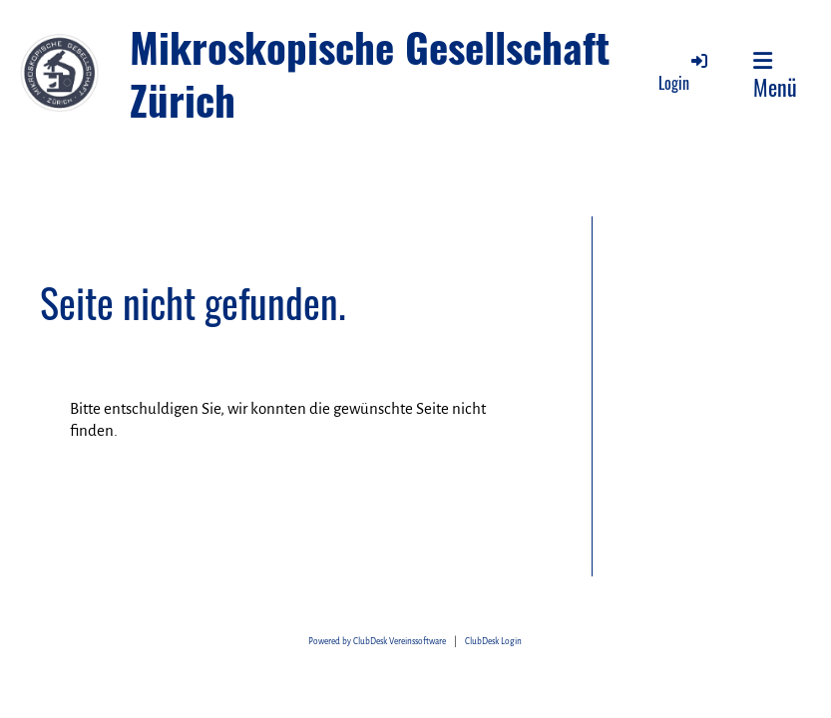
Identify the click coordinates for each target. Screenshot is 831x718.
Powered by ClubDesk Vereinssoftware (377, 641)
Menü (775, 76)
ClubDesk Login (493, 641)
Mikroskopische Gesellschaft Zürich (370, 73)
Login (684, 72)
